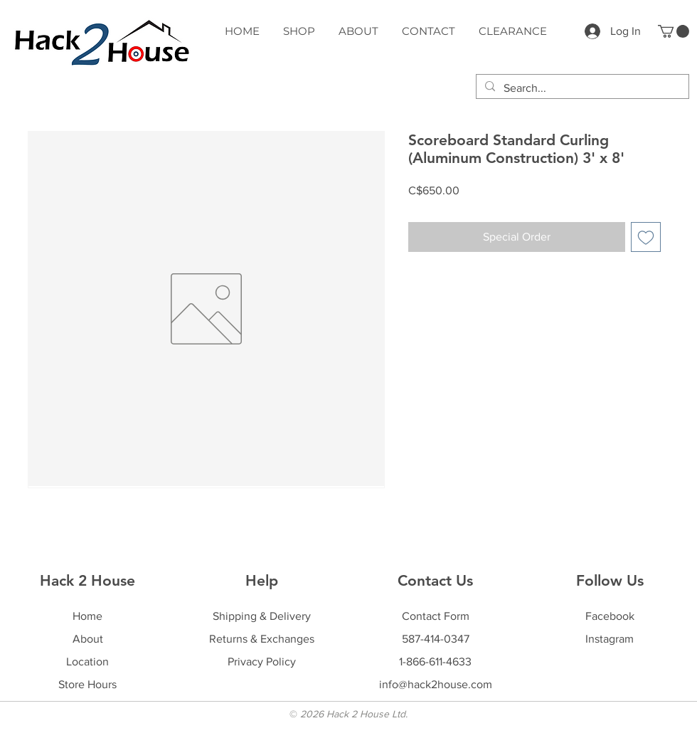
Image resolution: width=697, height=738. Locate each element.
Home (87, 616)
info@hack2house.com (435, 684)
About (88, 639)
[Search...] (581, 88)
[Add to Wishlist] (646, 237)
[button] (673, 31)
